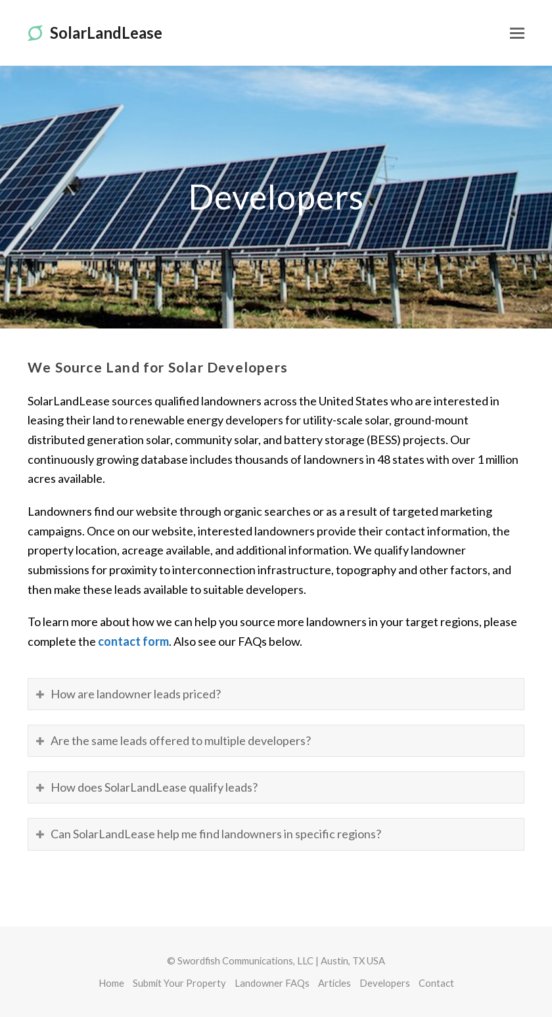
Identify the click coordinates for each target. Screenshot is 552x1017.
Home (111, 983)
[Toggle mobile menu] (517, 33)
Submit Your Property (179, 983)
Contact (436, 983)
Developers (384, 983)
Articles (334, 983)
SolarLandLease (95, 32)
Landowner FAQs (272, 983)
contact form (133, 641)
